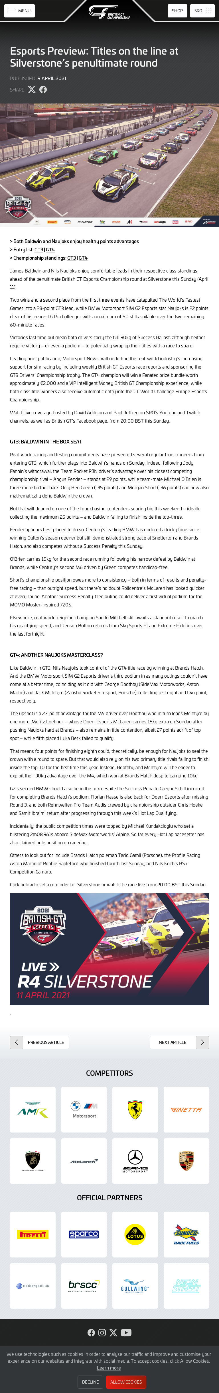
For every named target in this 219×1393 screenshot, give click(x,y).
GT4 (50, 249)
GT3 (39, 249)
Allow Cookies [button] (126, 1382)
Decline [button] (90, 1382)
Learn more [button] (109, 1367)
